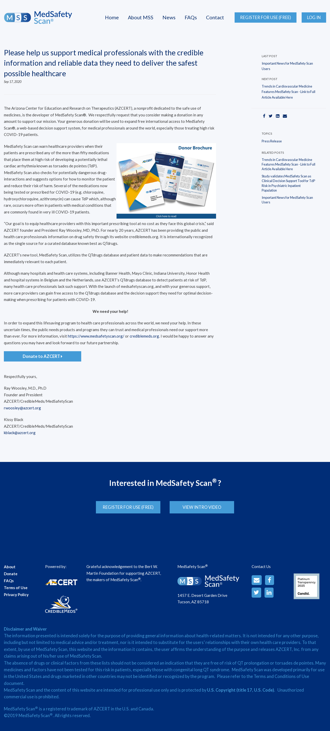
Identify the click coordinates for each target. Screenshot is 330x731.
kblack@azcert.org (20, 432)
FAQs (191, 17)
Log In (314, 17)
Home (112, 17)
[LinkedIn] (277, 115)
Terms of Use (16, 584)
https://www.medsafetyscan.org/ (96, 336)
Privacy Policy (16, 591)
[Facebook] (264, 115)
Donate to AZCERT (42, 356)
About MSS (140, 17)
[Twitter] (271, 115)
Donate (11, 570)
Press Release (272, 141)
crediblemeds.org (144, 336)
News (169, 17)
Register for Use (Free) (265, 17)
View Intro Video (205, 507)
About (9, 563)
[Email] (285, 115)
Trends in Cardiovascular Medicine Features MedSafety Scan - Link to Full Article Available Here (288, 91)
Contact (215, 17)
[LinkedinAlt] (269, 589)
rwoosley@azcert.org (22, 408)
